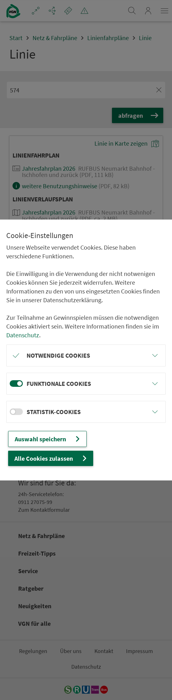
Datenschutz (22, 335)
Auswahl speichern (48, 439)
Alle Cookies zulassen (51, 458)
